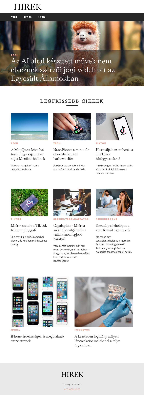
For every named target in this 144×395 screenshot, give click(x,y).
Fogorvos (82, 330)
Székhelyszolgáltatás (71, 219)
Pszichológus (107, 219)
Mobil (15, 330)
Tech (15, 55)
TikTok (101, 143)
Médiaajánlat (72, 389)
